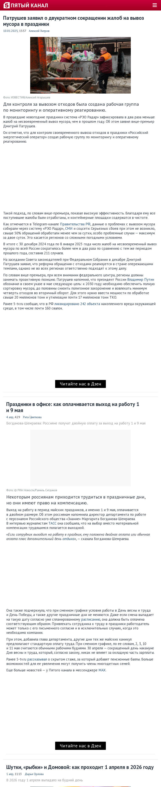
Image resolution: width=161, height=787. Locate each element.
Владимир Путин (140, 279)
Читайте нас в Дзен (80, 384)
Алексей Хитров (39, 31)
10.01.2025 (10, 31)
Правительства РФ (75, 224)
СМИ (69, 228)
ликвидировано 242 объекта (77, 303)
